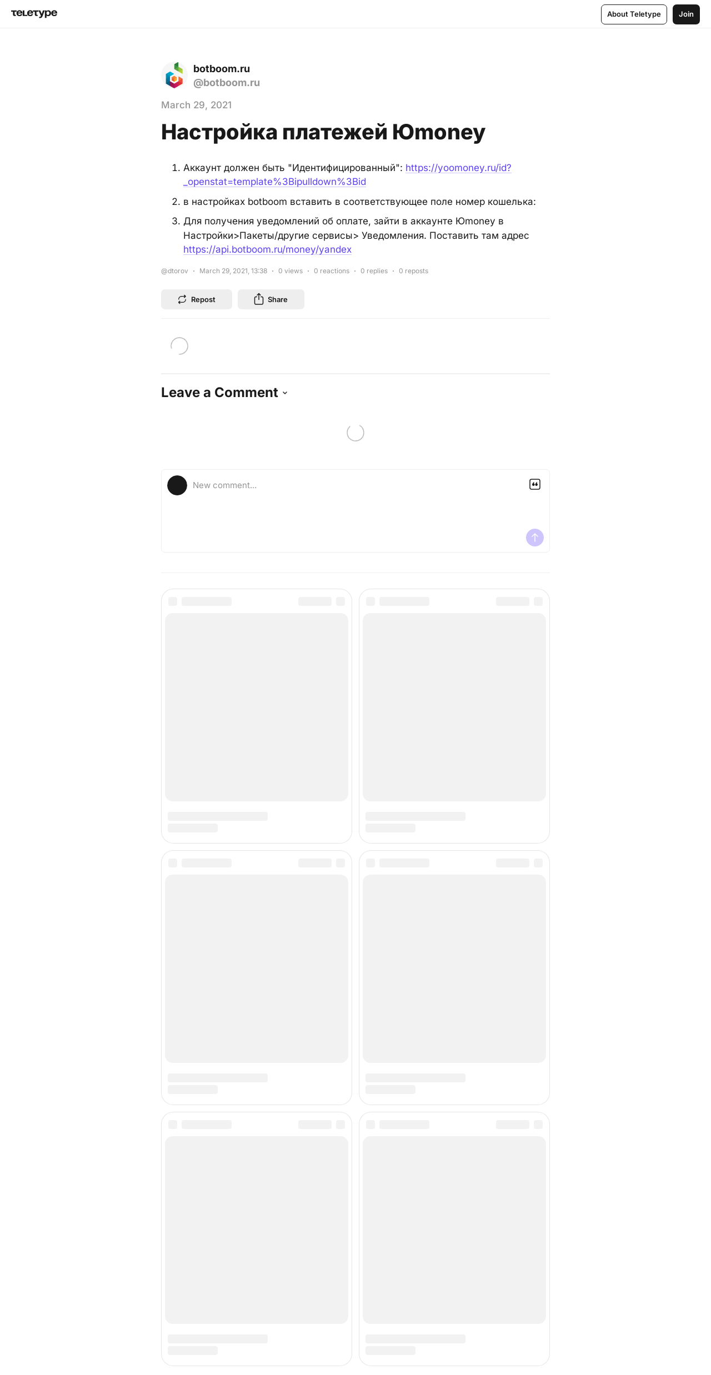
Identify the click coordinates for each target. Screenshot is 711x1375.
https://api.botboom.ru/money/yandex (267, 249)
